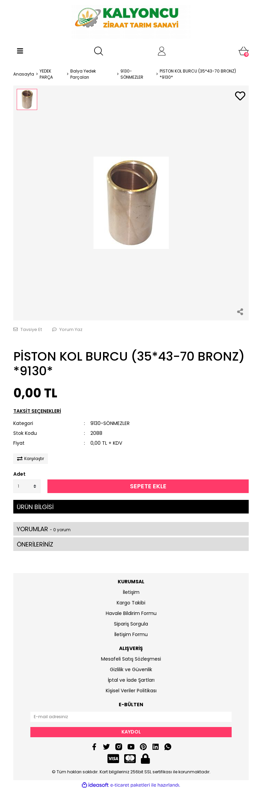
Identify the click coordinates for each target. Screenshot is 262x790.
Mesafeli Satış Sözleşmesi (131, 658)
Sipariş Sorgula (131, 623)
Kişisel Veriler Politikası (131, 690)
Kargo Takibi (131, 602)
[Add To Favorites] (240, 96)
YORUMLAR (44, 529)
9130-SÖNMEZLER (110, 423)
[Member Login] (161, 51)
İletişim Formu (131, 634)
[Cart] (243, 51)
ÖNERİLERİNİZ (35, 544)
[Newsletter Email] (131, 717)
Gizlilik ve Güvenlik (131, 669)
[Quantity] (27, 486)
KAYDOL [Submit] (131, 731)
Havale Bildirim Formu (131, 613)
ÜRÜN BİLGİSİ (35, 507)
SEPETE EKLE (148, 486)
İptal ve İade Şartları (131, 680)
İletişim (131, 592)
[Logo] (131, 22)
